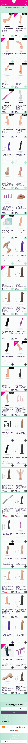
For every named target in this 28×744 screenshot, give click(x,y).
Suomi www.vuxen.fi (14, 739)
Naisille (14, 7)
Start (6, 7)
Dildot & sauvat (20, 7)
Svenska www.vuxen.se (14, 738)
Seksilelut (10, 7)
